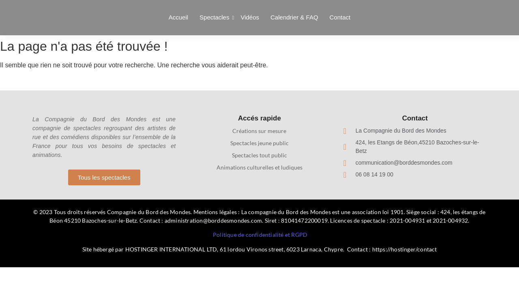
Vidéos (249, 17)
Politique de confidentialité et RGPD (260, 234)
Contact (340, 17)
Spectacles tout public (259, 155)
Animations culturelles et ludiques (259, 167)
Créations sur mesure (259, 130)
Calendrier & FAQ (294, 17)
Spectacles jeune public (259, 143)
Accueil (178, 17)
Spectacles (215, 17)
